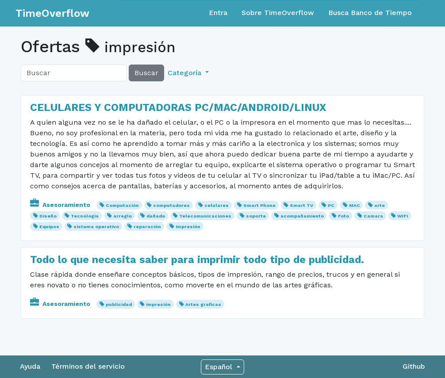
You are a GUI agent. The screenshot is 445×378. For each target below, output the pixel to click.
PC (331, 205)
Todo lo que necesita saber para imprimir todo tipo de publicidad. (197, 259)
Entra (218, 12)
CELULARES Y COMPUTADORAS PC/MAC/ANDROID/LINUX (178, 107)
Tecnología (85, 216)
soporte (256, 216)
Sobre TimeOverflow (278, 12)
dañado (155, 216)
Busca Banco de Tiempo (370, 12)
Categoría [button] (185, 73)
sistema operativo (96, 226)
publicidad (119, 304)
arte (379, 205)
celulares (216, 205)
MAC (354, 205)
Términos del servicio (88, 366)
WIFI (402, 216)
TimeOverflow (52, 13)
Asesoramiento (61, 204)
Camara (373, 216)
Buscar (146, 73)
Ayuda (30, 366)
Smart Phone (259, 205)
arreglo (122, 216)
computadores (171, 205)
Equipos (49, 226)
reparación (147, 226)
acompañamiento (302, 216)
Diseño (48, 216)
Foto (343, 216)
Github (414, 366)
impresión (188, 226)
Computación (122, 205)
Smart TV (301, 205)
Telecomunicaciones (205, 216)
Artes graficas (203, 304)
